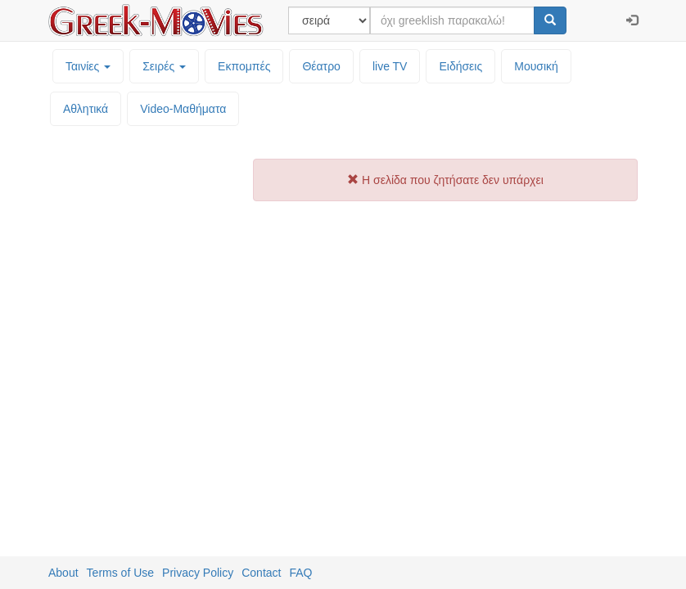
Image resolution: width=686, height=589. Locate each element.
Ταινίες (88, 66)
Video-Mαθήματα (183, 108)
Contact (261, 572)
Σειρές (164, 66)
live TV (390, 66)
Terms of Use (120, 572)
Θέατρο (321, 66)
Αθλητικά (85, 108)
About (63, 572)
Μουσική (536, 66)
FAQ (300, 572)
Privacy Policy (197, 572)
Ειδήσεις (460, 66)
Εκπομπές (244, 66)
